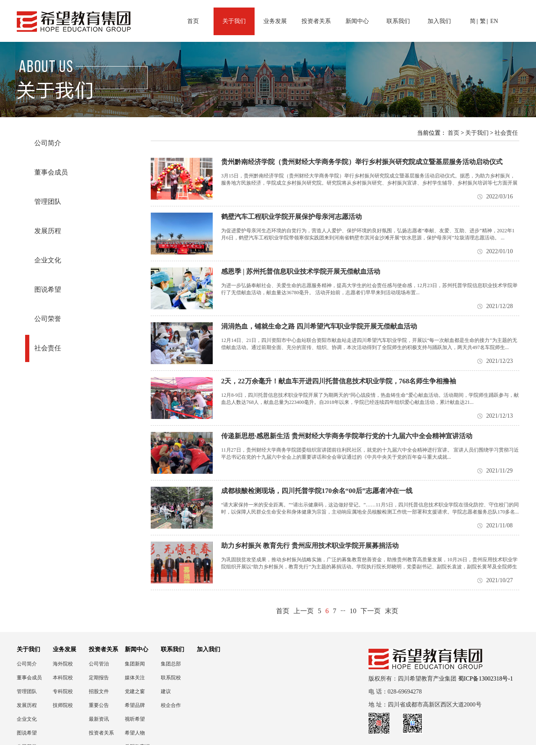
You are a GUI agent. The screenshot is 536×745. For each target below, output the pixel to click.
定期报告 (99, 678)
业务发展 (275, 21)
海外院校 (63, 664)
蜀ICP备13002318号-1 (485, 679)
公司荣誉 (47, 318)
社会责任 (47, 348)
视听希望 (135, 719)
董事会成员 (51, 172)
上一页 (304, 610)
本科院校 (63, 678)
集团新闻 (135, 664)
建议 (166, 691)
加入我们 (439, 21)
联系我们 (398, 21)
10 (353, 610)
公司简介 (47, 142)
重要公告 (99, 705)
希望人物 (135, 733)
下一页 (371, 610)
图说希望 (47, 289)
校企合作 (171, 705)
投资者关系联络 (101, 733)
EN (494, 21)
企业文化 (47, 260)
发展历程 (47, 230)
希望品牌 (135, 705)
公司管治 (99, 664)
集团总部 (171, 664)
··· (342, 610)
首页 (193, 21)
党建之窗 (135, 691)
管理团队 (47, 201)
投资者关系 (316, 21)
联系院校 (171, 678)
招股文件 (99, 691)
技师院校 (63, 705)
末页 (391, 610)
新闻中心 (357, 21)
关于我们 (234, 21)
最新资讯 (99, 719)
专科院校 (63, 691)
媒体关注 (135, 678)
